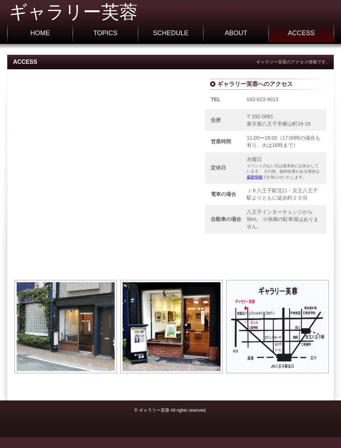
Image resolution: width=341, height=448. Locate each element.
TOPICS (105, 33)
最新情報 (255, 177)
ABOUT (236, 33)
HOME (40, 33)
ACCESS (301, 33)
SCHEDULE (170, 33)
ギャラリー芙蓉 (73, 12)
